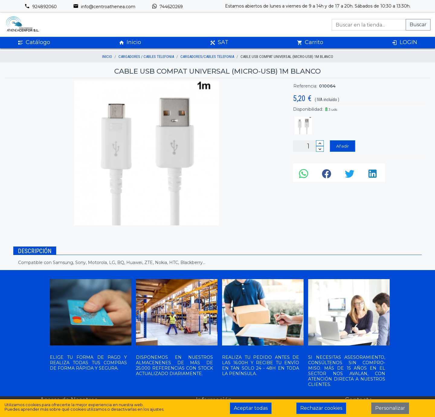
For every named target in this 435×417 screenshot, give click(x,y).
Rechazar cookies (321, 408)
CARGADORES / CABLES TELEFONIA (146, 56)
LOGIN (404, 42)
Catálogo (34, 42)
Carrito (310, 42)
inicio (107, 56)
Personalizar (390, 408)
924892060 (40, 6)
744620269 (167, 6)
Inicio (130, 42)
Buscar (418, 24)
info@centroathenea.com (104, 6)
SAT (219, 42)
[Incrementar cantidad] (320, 143)
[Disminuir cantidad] (320, 149)
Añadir (342, 146)
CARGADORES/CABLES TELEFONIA (207, 56)
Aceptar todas (251, 408)
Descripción (35, 251)
